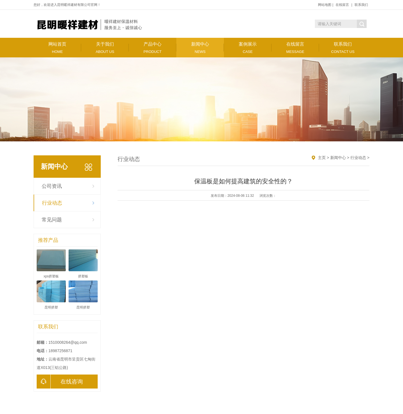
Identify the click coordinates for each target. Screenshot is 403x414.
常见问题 (52, 220)
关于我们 (105, 48)
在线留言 (342, 5)
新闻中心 (200, 48)
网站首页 (57, 48)
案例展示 (247, 48)
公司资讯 (52, 186)
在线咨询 (60, 382)
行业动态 (52, 203)
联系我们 (361, 5)
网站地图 (324, 5)
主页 (322, 157)
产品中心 (152, 48)
